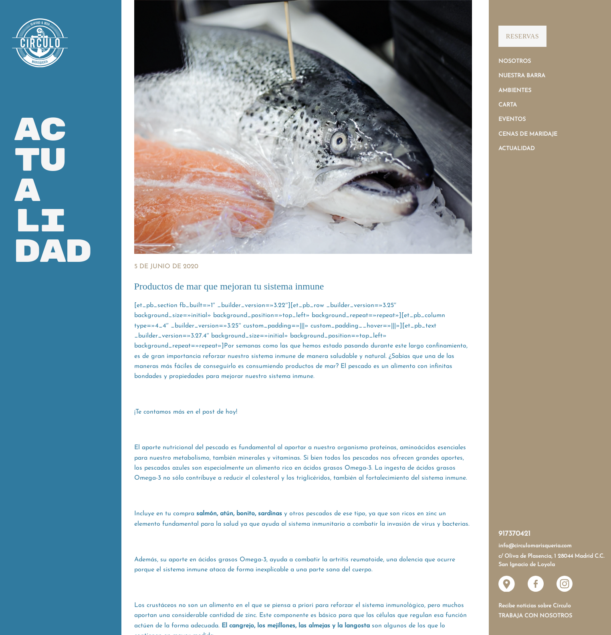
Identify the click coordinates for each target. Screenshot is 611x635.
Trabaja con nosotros (535, 616)
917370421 (514, 534)
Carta (507, 105)
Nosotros (514, 61)
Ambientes (514, 91)
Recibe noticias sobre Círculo (534, 606)
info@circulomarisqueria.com (535, 546)
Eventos (512, 120)
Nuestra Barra (521, 76)
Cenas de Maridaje (527, 134)
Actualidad (516, 149)
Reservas (522, 36)
